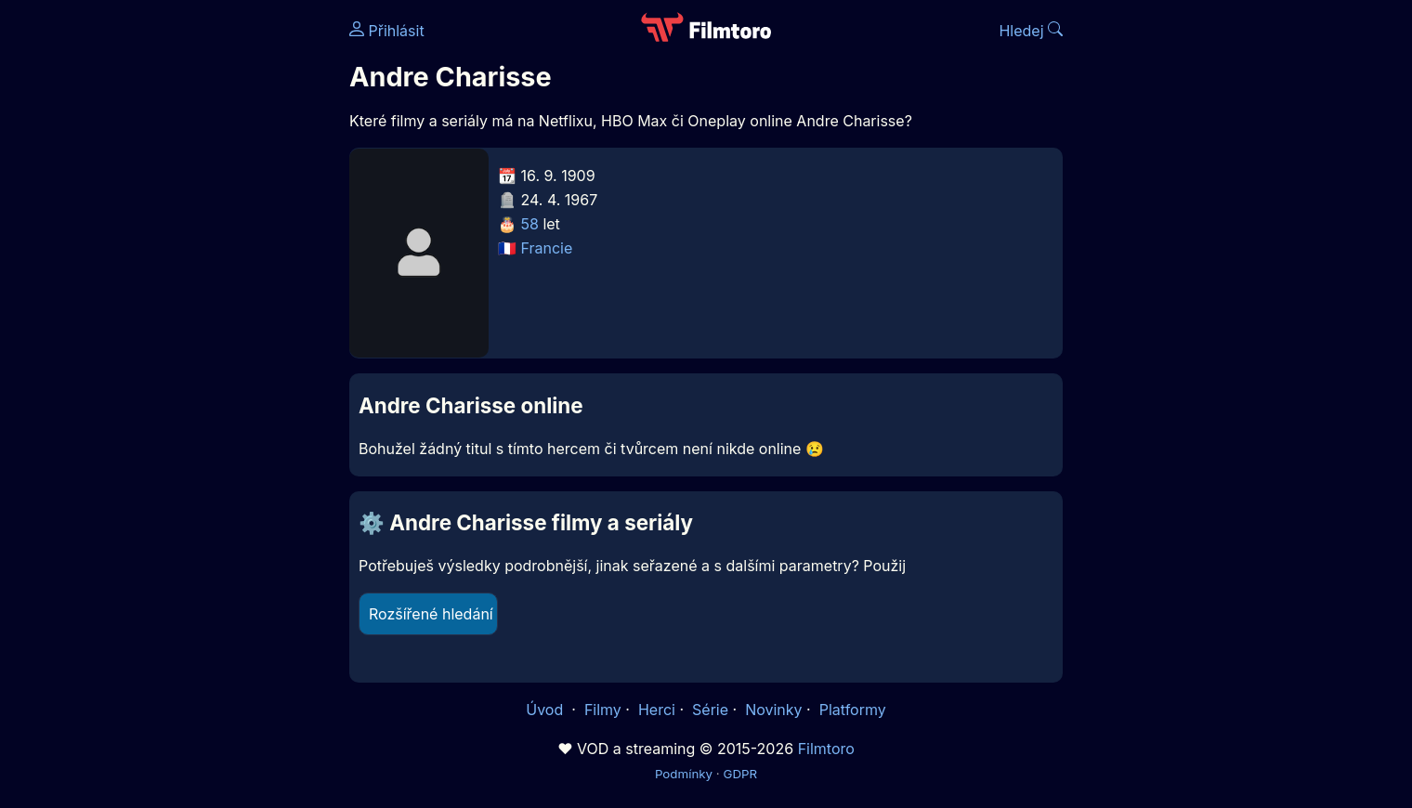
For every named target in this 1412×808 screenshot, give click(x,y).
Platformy (852, 709)
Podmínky (684, 773)
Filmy (602, 709)
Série (710, 709)
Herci (656, 709)
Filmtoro (826, 748)
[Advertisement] (214, 286)
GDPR (740, 773)
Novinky (773, 709)
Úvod (546, 709)
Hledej (1031, 30)
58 (530, 224)
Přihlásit (387, 30)
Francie (547, 248)
